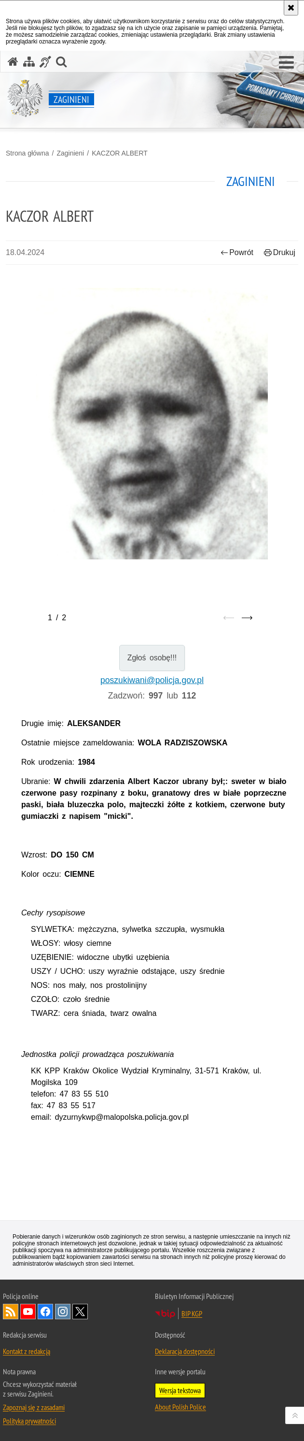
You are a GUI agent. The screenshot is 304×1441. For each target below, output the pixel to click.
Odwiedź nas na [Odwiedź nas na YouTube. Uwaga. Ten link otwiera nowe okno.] (28, 1311)
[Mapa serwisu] (29, 62)
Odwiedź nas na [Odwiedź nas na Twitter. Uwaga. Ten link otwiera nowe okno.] (80, 1311)
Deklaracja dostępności (185, 1351)
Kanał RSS (10, 1311)
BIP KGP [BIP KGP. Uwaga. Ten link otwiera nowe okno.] (191, 1313)
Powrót (237, 252)
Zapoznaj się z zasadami (34, 1407)
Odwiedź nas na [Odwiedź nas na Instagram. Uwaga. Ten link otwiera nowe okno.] (62, 1311)
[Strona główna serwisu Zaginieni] (13, 62)
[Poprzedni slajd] (229, 618)
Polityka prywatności (29, 1421)
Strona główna (27, 153)
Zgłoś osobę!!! (152, 658)
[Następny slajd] (247, 618)
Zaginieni (70, 153)
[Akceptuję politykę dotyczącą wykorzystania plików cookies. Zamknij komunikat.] (291, 7)
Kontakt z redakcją (26, 1351)
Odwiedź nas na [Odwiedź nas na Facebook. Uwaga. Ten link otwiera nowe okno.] (45, 1311)
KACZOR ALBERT (120, 153)
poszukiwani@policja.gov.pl (152, 680)
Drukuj (279, 252)
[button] (286, 63)
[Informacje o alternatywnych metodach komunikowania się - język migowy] (45, 62)
